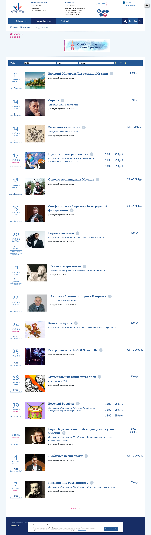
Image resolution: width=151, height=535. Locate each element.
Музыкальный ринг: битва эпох (72, 377)
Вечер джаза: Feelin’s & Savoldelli (73, 350)
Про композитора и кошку (68, 154)
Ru (130, 21)
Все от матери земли (65, 266)
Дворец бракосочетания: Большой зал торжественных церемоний (16, 252)
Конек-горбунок (60, 323)
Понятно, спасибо (111, 529)
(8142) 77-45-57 (36, 5)
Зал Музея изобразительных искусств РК (16, 283)
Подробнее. (82, 530)
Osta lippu (101, 4)
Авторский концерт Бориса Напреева (78, 296)
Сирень (53, 100)
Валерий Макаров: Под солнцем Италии (78, 74)
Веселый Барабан (61, 404)
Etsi (120, 63)
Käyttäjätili (129, 2)
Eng (135, 21)
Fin (140, 21)
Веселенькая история (64, 127)
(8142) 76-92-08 (70, 5)
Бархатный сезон (61, 233)
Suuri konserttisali (15, 89)
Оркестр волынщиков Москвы (71, 179)
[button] (146, 5)
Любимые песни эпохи (65, 456)
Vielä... (75, 509)
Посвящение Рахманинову (68, 483)
